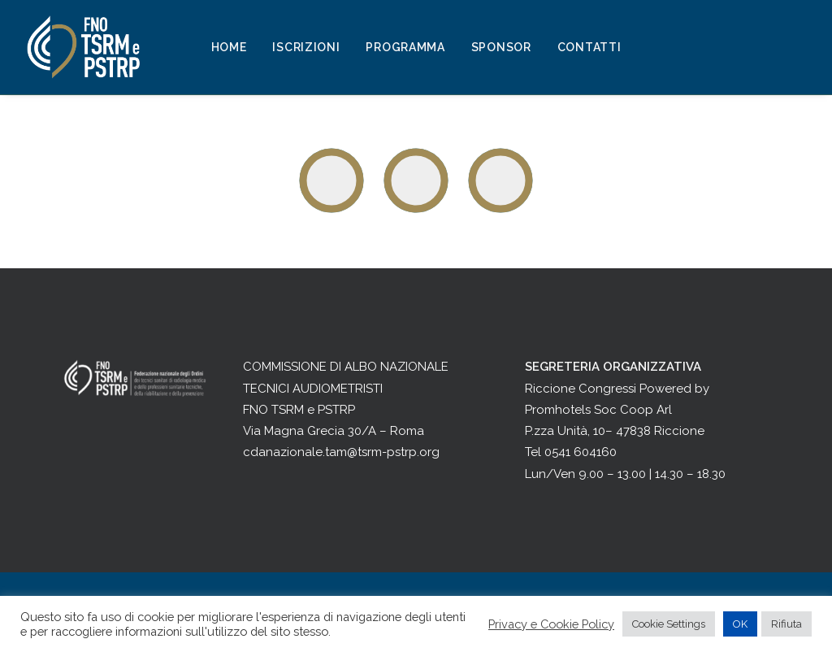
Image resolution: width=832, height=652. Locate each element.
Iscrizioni (306, 47)
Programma (405, 47)
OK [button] (740, 624)
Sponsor (501, 47)
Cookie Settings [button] (668, 624)
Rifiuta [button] (786, 624)
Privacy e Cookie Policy (551, 624)
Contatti (589, 47)
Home (229, 47)
